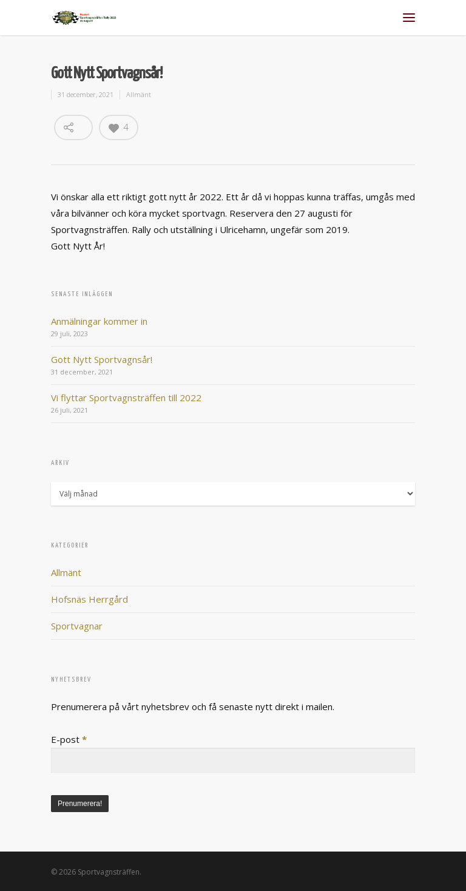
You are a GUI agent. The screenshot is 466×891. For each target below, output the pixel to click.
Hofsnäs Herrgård (89, 599)
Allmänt (138, 94)
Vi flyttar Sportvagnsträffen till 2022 (126, 397)
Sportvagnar (77, 626)
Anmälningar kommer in (99, 321)
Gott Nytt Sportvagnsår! (101, 359)
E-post (69, 739)
